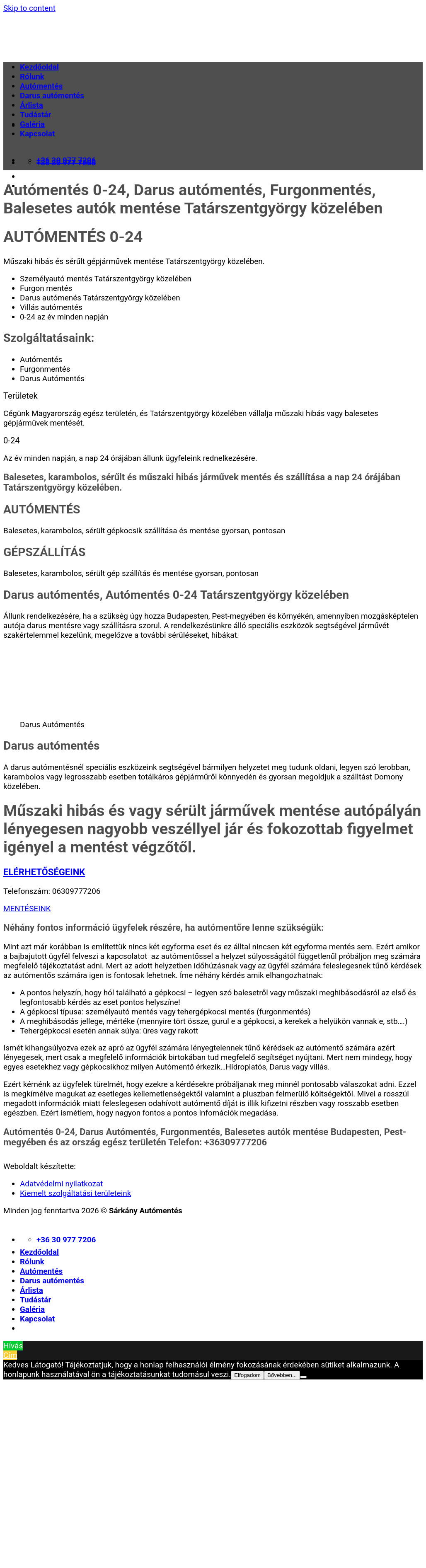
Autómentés (41, 86)
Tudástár (35, 114)
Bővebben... (282, 1375)
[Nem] (303, 1377)
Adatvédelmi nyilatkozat (61, 1183)
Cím (10, 1355)
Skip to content (29, 8)
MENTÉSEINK (27, 908)
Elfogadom (247, 1375)
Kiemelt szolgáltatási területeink (75, 1193)
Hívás (13, 1345)
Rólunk (32, 76)
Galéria (32, 124)
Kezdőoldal (39, 67)
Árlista (31, 105)
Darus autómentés (52, 95)
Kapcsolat (37, 133)
